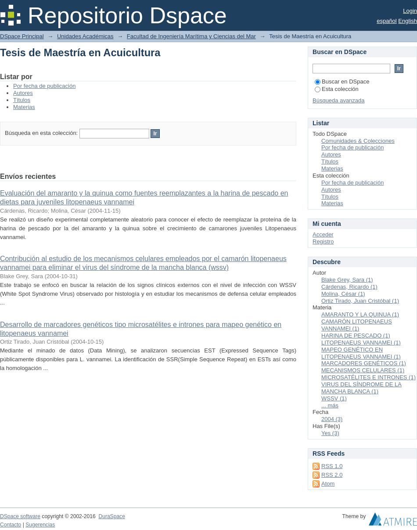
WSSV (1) (334, 398)
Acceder (323, 234)
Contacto (10, 525)
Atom (327, 483)
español (387, 21)
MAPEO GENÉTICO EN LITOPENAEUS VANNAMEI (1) (361, 353)
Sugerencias (40, 525)
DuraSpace (111, 516)
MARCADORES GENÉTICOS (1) (363, 363)
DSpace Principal (22, 36)
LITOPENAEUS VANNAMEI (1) (361, 342)
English (407, 21)
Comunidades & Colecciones (358, 141)
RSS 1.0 (331, 466)
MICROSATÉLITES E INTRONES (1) (368, 377)
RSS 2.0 (331, 475)
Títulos (21, 100)
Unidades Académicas (85, 36)
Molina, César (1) (343, 293)
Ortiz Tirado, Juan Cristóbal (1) (360, 301)
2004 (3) (331, 419)
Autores (23, 93)
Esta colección (337, 89)
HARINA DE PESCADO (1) (355, 335)
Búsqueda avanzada (339, 100)
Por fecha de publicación (44, 86)
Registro (323, 241)
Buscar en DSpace (342, 81)
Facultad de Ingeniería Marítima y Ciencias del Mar (191, 36)
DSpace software (20, 516)
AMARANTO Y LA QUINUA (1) (360, 314)
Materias (24, 107)
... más (329, 405)
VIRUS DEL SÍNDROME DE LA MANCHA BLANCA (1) (361, 388)
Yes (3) (330, 433)
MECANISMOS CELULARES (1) (362, 370)
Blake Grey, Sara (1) (347, 279)
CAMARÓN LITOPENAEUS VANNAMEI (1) (356, 325)
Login (410, 10)
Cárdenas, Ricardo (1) (349, 286)
